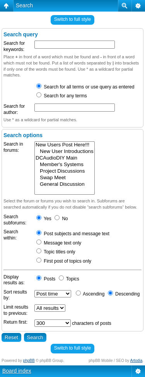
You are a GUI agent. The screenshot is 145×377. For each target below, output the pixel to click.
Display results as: (14, 280)
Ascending (90, 294)
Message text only (58, 243)
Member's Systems (64, 164)
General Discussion (64, 184)
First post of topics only (63, 261)
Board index (16, 371)
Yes (43, 218)
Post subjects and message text (72, 233)
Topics (69, 279)
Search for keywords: (14, 46)
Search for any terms (61, 95)
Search (24, 5)
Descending (124, 294)
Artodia (136, 360)
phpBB (29, 360)
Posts (45, 279)
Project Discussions (64, 171)
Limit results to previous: (15, 310)
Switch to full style (72, 19)
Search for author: (14, 109)
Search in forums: (13, 147)
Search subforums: (14, 220)
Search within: (10, 235)
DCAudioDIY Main (64, 158)
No (61, 218)
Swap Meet (64, 178)
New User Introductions (64, 151)
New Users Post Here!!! (64, 145)
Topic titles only (55, 252)
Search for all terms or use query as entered (85, 87)
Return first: (15, 322)
